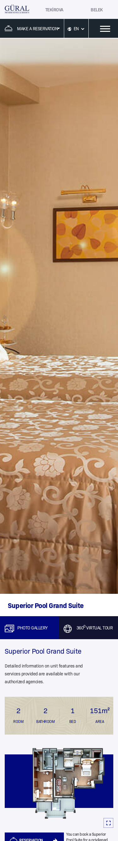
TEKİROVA (54, 9)
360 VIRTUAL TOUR (94, 627)
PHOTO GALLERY (32, 627)
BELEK (97, 9)
